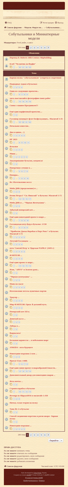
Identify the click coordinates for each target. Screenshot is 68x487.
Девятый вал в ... (18, 319)
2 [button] (30, 47)
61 (26, 122)
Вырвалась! (15, 333)
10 (25, 143)
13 (20, 266)
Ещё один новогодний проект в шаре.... (28, 217)
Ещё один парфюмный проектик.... (26, 111)
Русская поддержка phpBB (34, 478)
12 (26, 392)
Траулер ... (14, 297)
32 (26, 67)
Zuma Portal (37, 473)
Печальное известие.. (19, 126)
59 (20, 122)
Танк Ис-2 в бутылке (19, 409)
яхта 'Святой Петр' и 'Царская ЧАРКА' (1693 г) (32, 248)
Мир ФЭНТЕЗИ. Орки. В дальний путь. (28, 304)
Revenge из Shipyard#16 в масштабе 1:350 (29, 395)
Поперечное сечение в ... (21, 168)
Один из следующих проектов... (24, 91)
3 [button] (34, 47)
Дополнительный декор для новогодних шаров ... (32, 375)
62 (30, 122)
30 (20, 67)
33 (30, 67)
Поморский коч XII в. (20, 311)
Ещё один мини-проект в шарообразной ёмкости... (33, 368)
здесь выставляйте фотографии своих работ (30, 98)
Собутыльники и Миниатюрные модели (34, 36)
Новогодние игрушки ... (21, 425)
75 (26, 102)
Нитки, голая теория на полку (24, 403)
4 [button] (37, 47)
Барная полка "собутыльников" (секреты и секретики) (35, 78)
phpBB (28, 475)
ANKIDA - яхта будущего (21, 347)
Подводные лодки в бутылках (23, 84)
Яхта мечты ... (16, 381)
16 (26, 199)
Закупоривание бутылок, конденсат (26, 160)
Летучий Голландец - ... (20, 241)
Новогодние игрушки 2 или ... (23, 353)
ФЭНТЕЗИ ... (16, 255)
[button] (48, 47)
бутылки (14, 146)
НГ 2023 (13, 139)
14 (20, 199)
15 (23, 199)
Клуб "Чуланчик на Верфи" (23, 64)
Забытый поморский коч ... (22, 210)
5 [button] (41, 47)
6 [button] (44, 47)
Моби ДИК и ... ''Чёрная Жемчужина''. (28, 202)
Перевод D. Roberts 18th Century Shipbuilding (30, 57)
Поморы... (14, 175)
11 (28, 143)
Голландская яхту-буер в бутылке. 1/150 (28, 224)
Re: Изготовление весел (21, 182)
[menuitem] (8, 22)
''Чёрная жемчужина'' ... (21, 277)
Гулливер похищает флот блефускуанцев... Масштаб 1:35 (36, 119)
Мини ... (13, 153)
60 (23, 122)
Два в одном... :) (17, 132)
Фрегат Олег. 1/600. (18, 361)
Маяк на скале (16, 284)
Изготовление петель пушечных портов (28, 291)
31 (23, 67)
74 (23, 102)
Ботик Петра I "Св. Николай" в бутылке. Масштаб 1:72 (36, 195)
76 (30, 102)
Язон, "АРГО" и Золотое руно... (24, 269)
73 (20, 102)
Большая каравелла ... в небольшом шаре (29, 340)
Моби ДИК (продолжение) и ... (24, 188)
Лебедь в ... (15, 326)
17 (30, 199)
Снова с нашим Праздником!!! (24, 105)
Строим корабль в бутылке (22, 388)
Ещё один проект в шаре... (22, 262)
